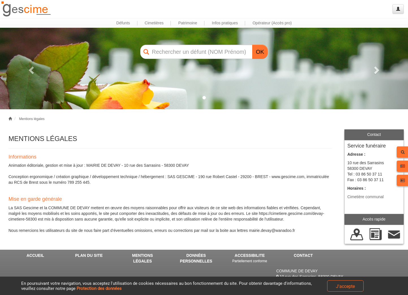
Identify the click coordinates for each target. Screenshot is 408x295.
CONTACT (303, 255)
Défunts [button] (123, 23)
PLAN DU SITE (89, 255)
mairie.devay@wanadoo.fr (272, 230)
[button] (30, 68)
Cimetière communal (365, 196)
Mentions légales (32, 119)
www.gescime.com (288, 176)
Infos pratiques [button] (225, 23)
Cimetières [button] (154, 23)
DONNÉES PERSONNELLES (196, 258)
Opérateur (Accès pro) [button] (272, 23)
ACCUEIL (35, 255)
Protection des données (99, 288)
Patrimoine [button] (187, 23)
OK (260, 52)
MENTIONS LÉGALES (142, 258)
